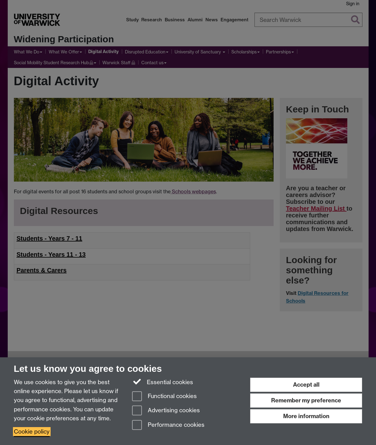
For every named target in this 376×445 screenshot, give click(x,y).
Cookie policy (32, 431)
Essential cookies (162, 382)
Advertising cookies (166, 411)
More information (306, 416)
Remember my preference (306, 400)
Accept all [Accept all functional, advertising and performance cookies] (306, 384)
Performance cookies (168, 425)
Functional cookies (164, 396)
